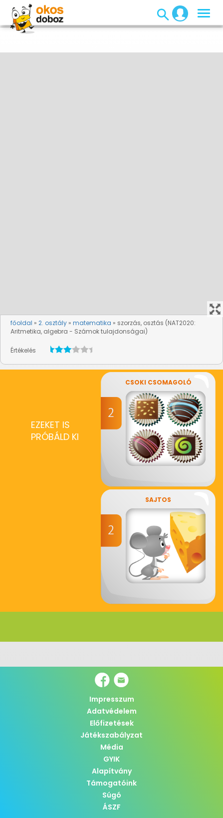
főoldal (21, 323)
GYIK (111, 759)
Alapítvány (112, 771)
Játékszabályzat (111, 735)
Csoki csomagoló (158, 382)
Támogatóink (111, 783)
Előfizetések (112, 723)
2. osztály (52, 323)
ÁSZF (112, 807)
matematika (92, 323)
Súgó (111, 795)
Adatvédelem (112, 711)
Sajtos (158, 499)
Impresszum (111, 699)
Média (111, 747)
